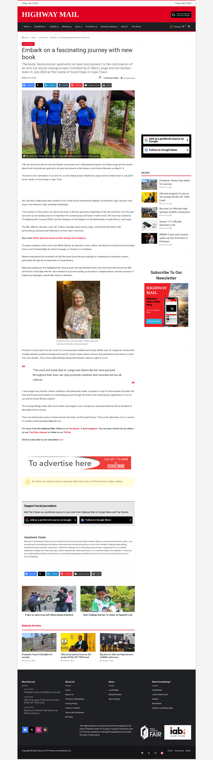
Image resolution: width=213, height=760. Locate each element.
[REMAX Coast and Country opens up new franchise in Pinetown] (149, 238)
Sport (77, 26)
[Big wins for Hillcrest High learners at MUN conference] (117, 645)
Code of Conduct (72, 711)
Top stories (179, 754)
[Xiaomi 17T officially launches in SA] (149, 225)
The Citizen (136, 26)
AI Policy (69, 720)
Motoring (66, 26)
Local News (114, 693)
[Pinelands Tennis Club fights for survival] (39, 645)
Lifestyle (52, 26)
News (26, 26)
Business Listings (108, 26)
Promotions (90, 26)
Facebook (74, 428)
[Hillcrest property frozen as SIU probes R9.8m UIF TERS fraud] (78, 645)
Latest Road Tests (160, 697)
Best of (124, 26)
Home (25, 37)
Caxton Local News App (162, 711)
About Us (69, 697)
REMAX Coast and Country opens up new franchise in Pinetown (173, 238)
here (61, 439)
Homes (155, 702)
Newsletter (157, 706)
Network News (115, 697)
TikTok (67, 432)
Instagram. (92, 428)
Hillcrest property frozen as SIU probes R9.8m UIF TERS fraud (174, 197)
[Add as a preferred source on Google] (181, 14)
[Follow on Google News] (105, 520)
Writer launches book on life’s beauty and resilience (59, 238)
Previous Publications (74, 702)
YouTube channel (38, 432)
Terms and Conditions (74, 715)
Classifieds (39, 26)
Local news (43, 37)
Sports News (114, 702)
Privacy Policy (71, 706)
